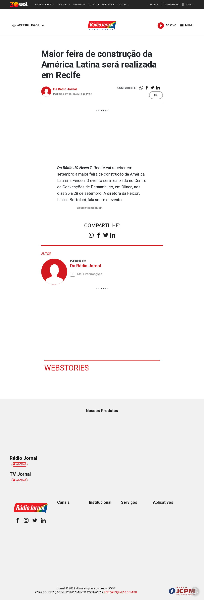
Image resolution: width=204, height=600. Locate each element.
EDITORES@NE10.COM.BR (120, 592)
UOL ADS (123, 4)
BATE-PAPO (170, 4)
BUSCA (152, 4)
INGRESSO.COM (44, 4)
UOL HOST (63, 4)
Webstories (66, 368)
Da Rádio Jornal (65, 89)
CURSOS (94, 4)
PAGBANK (79, 4)
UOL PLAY (108, 4)
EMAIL (188, 4)
